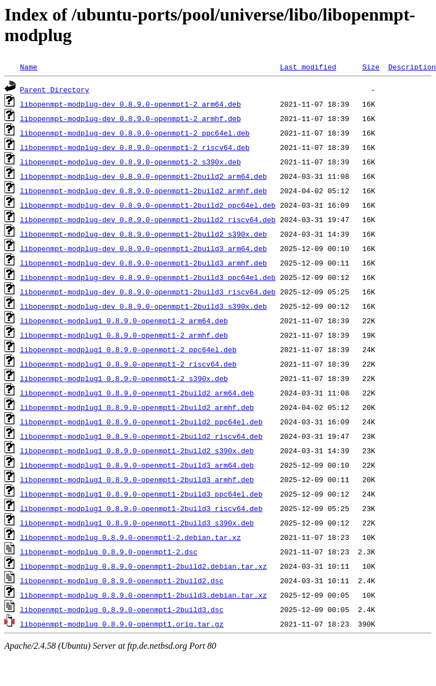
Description (412, 67)
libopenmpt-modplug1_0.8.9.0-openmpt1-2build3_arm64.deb (137, 465)
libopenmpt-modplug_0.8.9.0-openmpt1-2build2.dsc (122, 580)
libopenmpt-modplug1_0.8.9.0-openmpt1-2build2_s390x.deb (137, 450)
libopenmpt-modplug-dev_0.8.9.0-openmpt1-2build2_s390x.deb (143, 234)
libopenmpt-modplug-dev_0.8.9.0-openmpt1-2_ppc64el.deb (134, 133)
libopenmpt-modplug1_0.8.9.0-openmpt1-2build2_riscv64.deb (141, 436)
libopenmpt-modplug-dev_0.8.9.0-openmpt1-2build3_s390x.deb (143, 306)
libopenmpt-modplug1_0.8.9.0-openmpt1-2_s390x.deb (124, 378)
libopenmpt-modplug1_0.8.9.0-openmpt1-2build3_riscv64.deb (141, 508)
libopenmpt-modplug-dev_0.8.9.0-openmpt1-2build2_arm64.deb (143, 176)
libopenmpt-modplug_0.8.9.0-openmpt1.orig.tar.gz (122, 624)
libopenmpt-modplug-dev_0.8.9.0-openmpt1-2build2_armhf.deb (143, 191)
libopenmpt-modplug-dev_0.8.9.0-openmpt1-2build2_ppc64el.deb (147, 205)
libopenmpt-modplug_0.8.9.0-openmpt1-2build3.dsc (122, 609)
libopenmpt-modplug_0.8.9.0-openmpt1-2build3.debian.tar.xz (143, 595)
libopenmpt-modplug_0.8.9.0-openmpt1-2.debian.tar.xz (130, 537)
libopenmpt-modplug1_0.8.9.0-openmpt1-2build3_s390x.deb (137, 523)
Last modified (308, 67)
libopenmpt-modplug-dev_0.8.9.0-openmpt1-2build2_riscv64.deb (147, 219)
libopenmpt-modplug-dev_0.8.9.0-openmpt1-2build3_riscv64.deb (147, 292)
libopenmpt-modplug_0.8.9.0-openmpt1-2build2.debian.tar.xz (143, 566)
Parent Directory (54, 89)
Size (370, 67)
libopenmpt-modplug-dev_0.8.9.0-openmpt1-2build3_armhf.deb (143, 263)
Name (28, 67)
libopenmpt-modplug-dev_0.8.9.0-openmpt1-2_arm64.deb (130, 104)
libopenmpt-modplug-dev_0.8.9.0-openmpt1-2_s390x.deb (130, 162)
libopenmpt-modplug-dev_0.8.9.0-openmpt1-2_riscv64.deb (134, 147)
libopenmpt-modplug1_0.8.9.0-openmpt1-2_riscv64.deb (128, 364)
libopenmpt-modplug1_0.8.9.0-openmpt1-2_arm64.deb (124, 321)
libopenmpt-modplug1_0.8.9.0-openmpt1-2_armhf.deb (124, 335)
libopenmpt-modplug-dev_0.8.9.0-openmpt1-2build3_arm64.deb (143, 248)
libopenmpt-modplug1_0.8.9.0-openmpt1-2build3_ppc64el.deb (141, 494)
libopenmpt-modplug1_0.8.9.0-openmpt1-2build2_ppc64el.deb (141, 422)
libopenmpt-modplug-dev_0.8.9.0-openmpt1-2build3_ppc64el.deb (147, 277)
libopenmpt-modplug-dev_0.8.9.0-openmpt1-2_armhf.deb (130, 118)
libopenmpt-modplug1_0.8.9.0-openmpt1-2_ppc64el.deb (128, 349)
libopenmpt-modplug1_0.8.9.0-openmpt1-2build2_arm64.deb (137, 393)
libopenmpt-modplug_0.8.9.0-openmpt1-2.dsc (109, 552)
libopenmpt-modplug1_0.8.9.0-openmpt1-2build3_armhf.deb (137, 479)
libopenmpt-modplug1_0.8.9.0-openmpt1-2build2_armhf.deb (137, 407)
